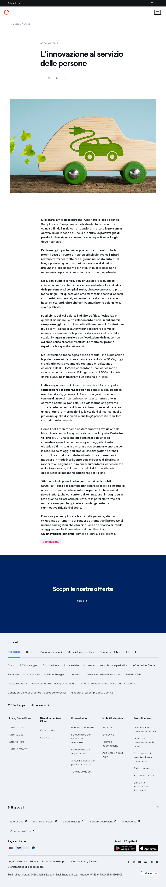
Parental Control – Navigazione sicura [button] (54, 683)
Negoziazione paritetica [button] (114, 665)
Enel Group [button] (18, 821)
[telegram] (157, 862)
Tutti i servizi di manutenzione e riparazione (143, 757)
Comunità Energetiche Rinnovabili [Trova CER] (141, 786)
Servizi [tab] (30, 652)
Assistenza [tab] (14, 651)
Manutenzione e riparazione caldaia (145, 729)
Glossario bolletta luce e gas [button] (103, 674)
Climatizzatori (48, 730)
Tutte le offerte (18, 748)
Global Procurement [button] (103, 821)
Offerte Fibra (16, 741)
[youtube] (139, 862)
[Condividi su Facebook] (41, 78)
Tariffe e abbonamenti (110, 743)
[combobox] (149, 873)
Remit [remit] (95, 861)
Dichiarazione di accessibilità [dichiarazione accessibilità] (26, 866)
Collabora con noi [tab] (51, 652)
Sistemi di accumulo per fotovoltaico (83, 762)
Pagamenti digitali (144, 775)
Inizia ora (83, 600)
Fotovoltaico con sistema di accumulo (81, 738)
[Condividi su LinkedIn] (57, 78)
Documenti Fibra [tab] (110, 652)
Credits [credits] (22, 861)
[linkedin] (145, 862)
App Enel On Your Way (112, 754)
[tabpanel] (83, 679)
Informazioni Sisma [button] (144, 665)
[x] (134, 862)
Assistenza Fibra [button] (17, 683)
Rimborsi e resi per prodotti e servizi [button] (92, 692)
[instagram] (151, 862)
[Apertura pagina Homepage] (15, 24)
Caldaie (44, 737)
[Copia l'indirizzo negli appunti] (65, 78)
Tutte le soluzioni (81, 771)
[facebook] (128, 862)
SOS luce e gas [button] (28, 665)
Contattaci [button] (75, 674)
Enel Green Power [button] (45, 821)
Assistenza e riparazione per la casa (144, 742)
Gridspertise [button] (131, 821)
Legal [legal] (11, 861)
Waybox (107, 727)
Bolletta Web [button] (133, 674)
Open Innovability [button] (22, 831)
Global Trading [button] (73, 821)
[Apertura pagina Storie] (27, 24)
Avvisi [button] (11, 665)
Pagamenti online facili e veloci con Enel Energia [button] (36, 674)
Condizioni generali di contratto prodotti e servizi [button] (37, 692)
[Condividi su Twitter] (49, 78)
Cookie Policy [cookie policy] (79, 861)
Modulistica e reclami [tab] (81, 652)
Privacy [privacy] (34, 861)
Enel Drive (108, 734)
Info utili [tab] (131, 652)
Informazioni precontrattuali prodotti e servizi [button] (108, 683)
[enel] (6, 12)
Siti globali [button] (16, 807)
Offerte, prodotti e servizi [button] (28, 705)
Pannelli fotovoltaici (82, 727)
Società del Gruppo (53, 861)
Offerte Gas (16, 734)
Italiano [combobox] (147, 873)
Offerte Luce (16, 727)
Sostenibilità (51, 541)
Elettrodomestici (143, 768)
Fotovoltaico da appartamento (80, 751)
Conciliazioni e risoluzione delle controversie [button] (69, 665)
